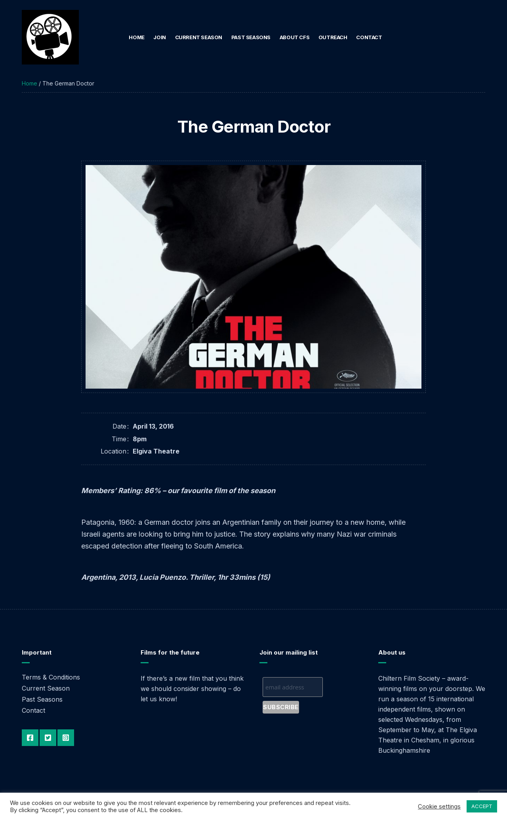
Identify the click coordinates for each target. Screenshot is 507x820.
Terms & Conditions (51, 677)
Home (136, 37)
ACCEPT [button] (481, 806)
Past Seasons (251, 37)
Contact (369, 37)
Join (159, 37)
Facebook (30, 737)
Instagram (65, 737)
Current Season (199, 37)
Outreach (332, 37)
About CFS (295, 37)
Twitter (48, 737)
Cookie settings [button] (439, 806)
